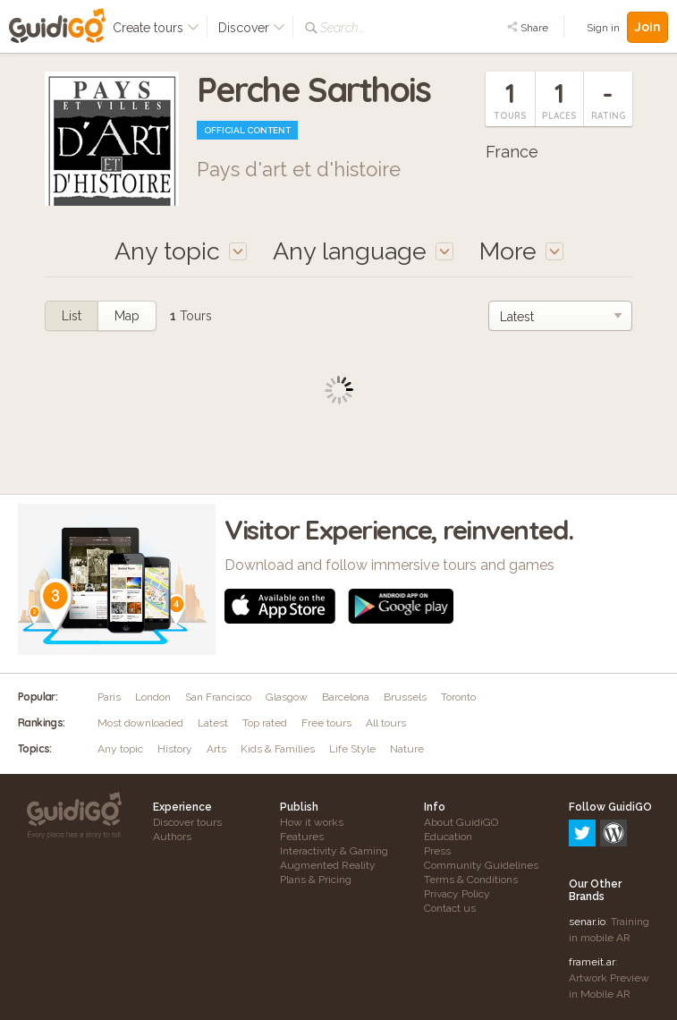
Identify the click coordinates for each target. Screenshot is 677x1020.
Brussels (405, 697)
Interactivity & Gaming (334, 851)
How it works (311, 822)
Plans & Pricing (315, 879)
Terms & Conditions (471, 879)
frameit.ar (592, 885)
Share (527, 27)
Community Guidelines (481, 865)
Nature (407, 749)
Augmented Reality (328, 865)
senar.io (587, 844)
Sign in (603, 27)
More (521, 251)
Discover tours (187, 822)
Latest (213, 723)
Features (302, 836)
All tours (386, 723)
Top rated (264, 723)
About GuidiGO (461, 822)
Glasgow (287, 697)
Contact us (450, 908)
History (174, 749)
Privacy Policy (457, 894)
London (153, 697)
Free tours (326, 723)
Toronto (458, 697)
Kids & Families (278, 749)
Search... (342, 28)
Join (647, 27)
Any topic (120, 749)
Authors (172, 836)
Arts (216, 749)
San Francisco (218, 697)
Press (437, 851)
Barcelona (345, 697)
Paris (109, 697)
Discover (251, 28)
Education (448, 836)
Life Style (352, 749)
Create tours (156, 28)
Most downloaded (140, 723)
